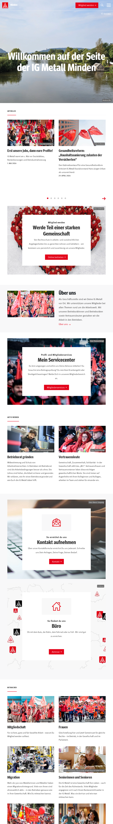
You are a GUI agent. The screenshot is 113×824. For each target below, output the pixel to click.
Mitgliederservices (56, 387)
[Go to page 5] (62, 198)
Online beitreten (55, 257)
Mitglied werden (86, 5)
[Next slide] (104, 198)
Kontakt (55, 561)
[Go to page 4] (58, 198)
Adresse (56, 651)
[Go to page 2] (51, 198)
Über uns (63, 324)
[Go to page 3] (54, 198)
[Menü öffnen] (109, 5)
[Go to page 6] (65, 198)
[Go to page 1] (47, 198)
